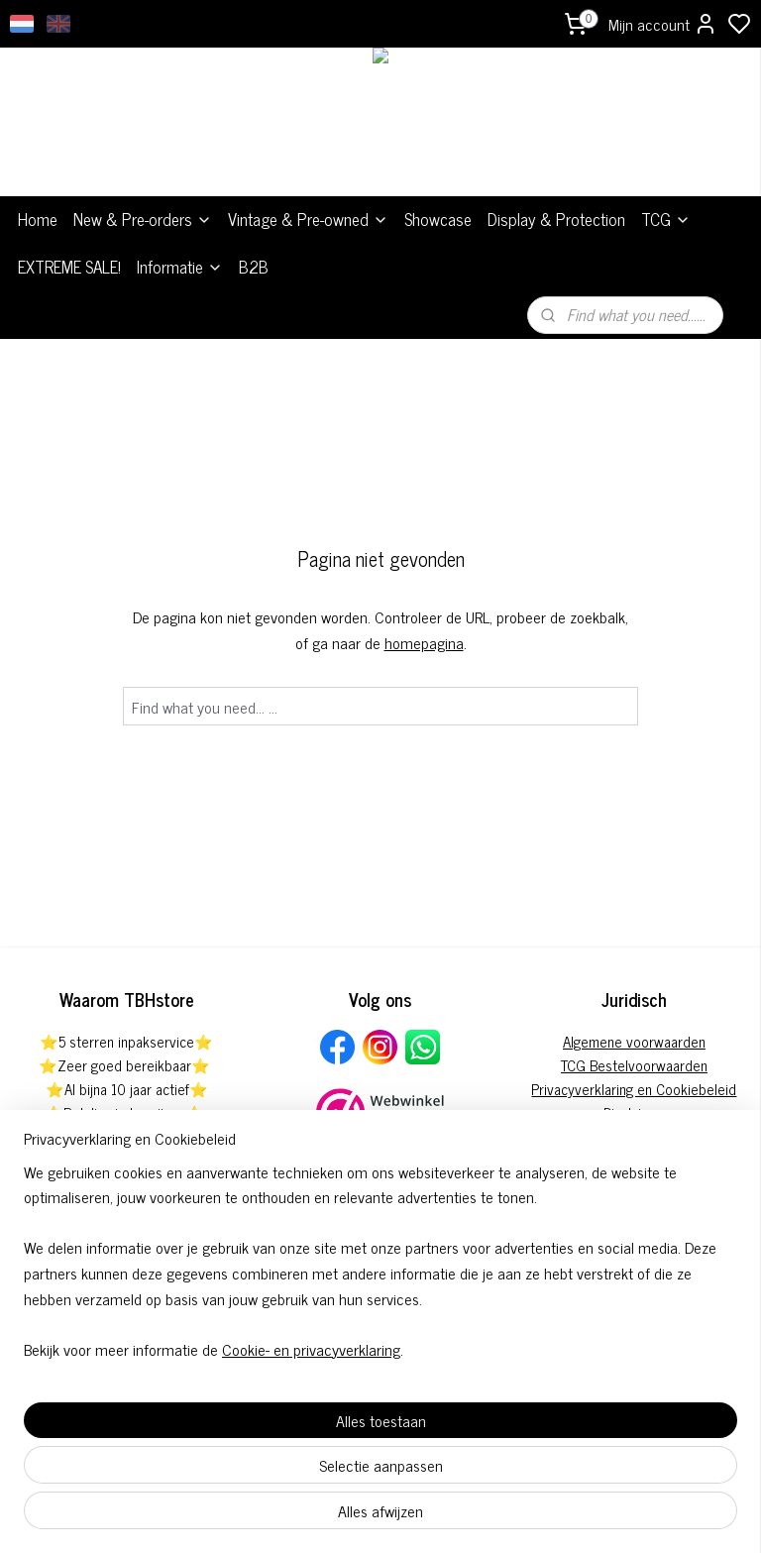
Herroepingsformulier (634, 1183)
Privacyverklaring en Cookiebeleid (633, 1088)
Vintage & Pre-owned (308, 219)
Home (37, 219)
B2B (254, 266)
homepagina (424, 642)
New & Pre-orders (142, 219)
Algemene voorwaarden (634, 1041)
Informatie (180, 266)
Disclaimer (634, 1112)
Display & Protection (556, 219)
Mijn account (662, 24)
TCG (666, 219)
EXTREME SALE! (69, 266)
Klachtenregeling (634, 1136)
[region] (250, 1401)
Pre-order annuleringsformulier (633, 1160)
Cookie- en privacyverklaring (311, 1515)
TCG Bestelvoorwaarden (634, 1065)
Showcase (438, 219)
